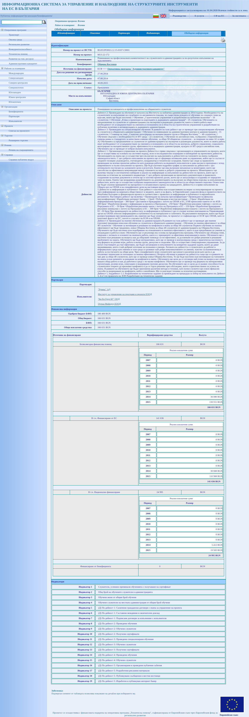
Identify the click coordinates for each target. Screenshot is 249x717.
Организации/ (31, 16)
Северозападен (16, 78)
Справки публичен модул (21, 159)
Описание (95, 33)
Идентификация (66, 33)
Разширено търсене (18, 140)
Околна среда (15, 39)
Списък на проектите (19, 131)
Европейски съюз (229, 715)
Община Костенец (106, 64)
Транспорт (14, 35)
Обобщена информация (196, 33)
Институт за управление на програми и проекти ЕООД (125, 294)
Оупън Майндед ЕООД (109, 304)
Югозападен (15, 92)
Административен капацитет (23, 63)
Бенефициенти (16, 111)
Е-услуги (199, 16)
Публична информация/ (12, 16)
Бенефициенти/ (45, 16)
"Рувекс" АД (104, 289)
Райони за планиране (14, 68)
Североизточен (16, 87)
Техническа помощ (18, 54)
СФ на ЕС (219, 16)
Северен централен (18, 83)
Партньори (14, 116)
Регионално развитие (19, 44)
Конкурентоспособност (20, 49)
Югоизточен (15, 102)
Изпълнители (15, 121)
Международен (16, 73)
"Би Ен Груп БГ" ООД (109, 299)
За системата (239, 16)
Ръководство (179, 16)
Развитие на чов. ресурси (21, 59)
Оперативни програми (15, 30)
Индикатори (153, 33)
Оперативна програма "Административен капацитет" (136, 69)
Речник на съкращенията (21, 150)
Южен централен (17, 97)
